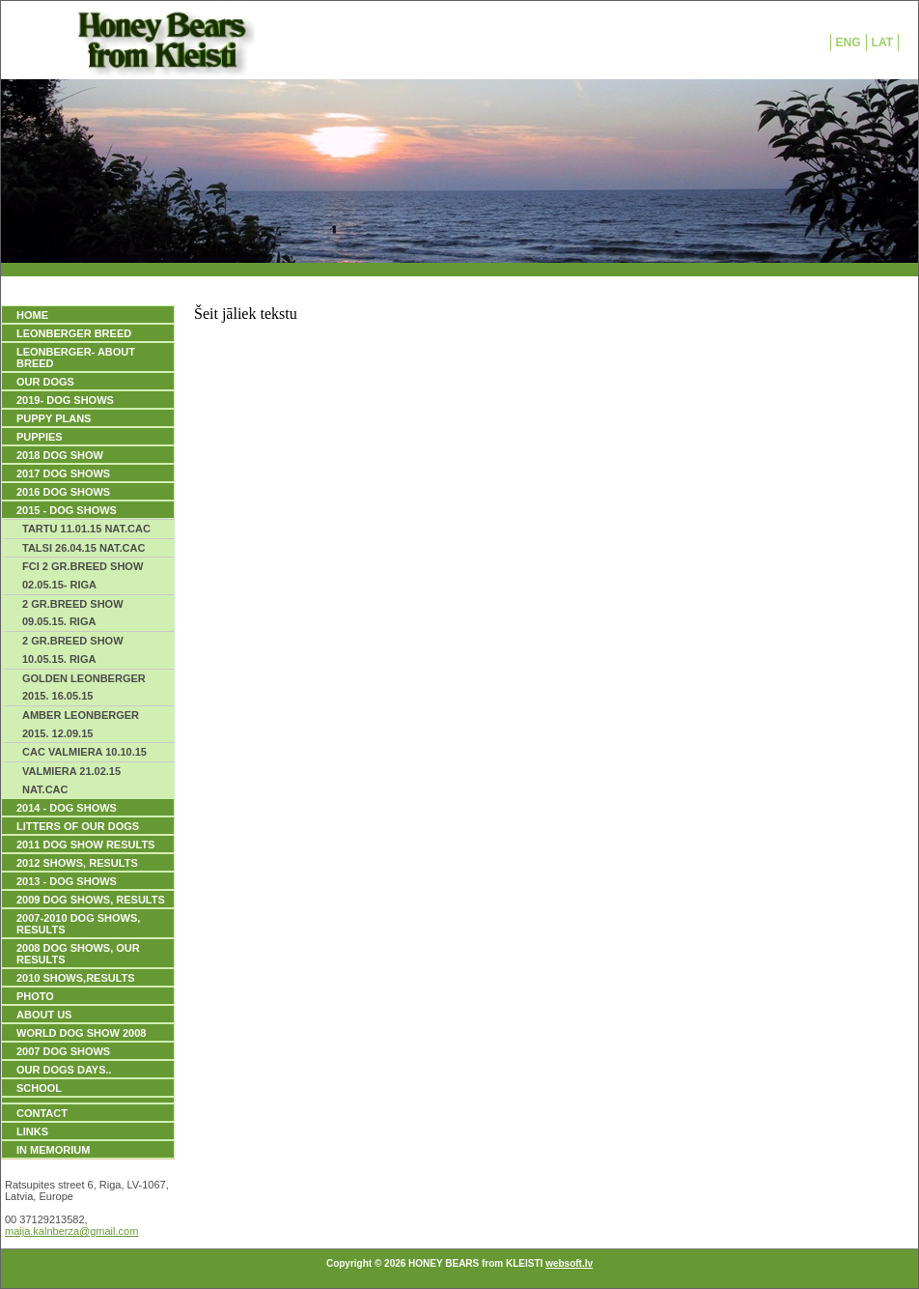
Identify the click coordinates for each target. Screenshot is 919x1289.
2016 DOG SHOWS (63, 492)
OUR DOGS (45, 381)
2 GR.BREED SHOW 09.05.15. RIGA (73, 613)
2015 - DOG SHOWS (66, 510)
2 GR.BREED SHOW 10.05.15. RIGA (73, 650)
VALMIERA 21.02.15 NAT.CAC (71, 780)
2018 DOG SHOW (59, 455)
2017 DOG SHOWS (63, 473)
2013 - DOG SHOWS (66, 881)
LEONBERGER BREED (73, 333)
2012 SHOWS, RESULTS (77, 863)
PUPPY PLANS (53, 418)
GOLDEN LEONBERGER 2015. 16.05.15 (84, 687)
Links (32, 1131)
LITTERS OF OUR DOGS (77, 826)
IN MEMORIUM (53, 1150)
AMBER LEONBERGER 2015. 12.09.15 (80, 724)
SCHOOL (39, 1088)
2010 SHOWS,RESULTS (75, 978)
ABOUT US (43, 1014)
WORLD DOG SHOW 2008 (81, 1033)
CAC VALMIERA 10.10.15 (84, 752)
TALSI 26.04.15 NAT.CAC (83, 548)
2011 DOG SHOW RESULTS (85, 844)
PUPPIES (39, 437)
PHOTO (35, 996)
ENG (848, 42)
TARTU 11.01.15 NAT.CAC (86, 528)
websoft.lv (569, 1263)
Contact (42, 1113)
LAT (882, 42)
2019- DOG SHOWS (65, 400)
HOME (32, 315)
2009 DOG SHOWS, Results (90, 899)
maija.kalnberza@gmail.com (71, 1231)
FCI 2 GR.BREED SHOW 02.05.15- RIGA (82, 575)
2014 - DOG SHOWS (66, 808)
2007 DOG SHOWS (63, 1051)
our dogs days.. (64, 1069)
